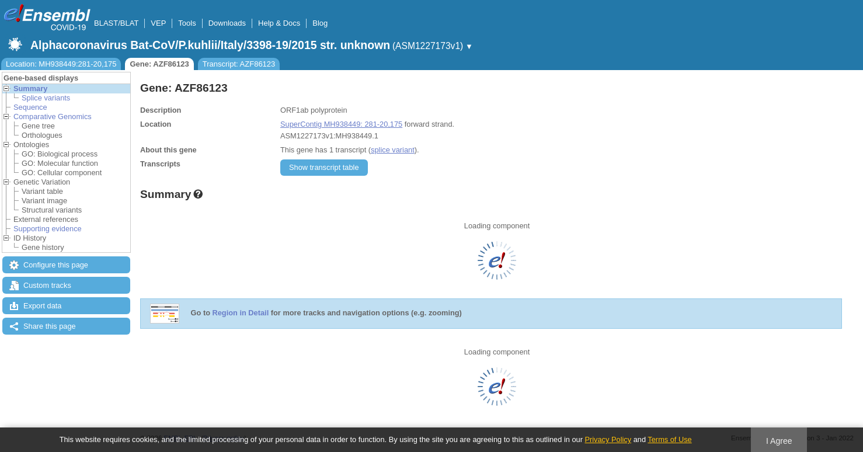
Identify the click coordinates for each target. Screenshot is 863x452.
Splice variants (46, 97)
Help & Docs (279, 23)
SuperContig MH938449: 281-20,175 (341, 124)
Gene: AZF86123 (159, 64)
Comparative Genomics (52, 116)
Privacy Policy (607, 439)
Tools (187, 23)
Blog (320, 23)
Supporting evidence (47, 228)
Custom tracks (47, 285)
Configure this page (55, 264)
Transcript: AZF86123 (239, 64)
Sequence (30, 107)
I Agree (779, 441)
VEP (158, 23)
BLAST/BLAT (116, 23)
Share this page (49, 326)
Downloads (227, 23)
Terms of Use (669, 439)
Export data (42, 305)
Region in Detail (241, 313)
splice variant (393, 149)
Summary (30, 88)
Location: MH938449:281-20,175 (61, 64)
